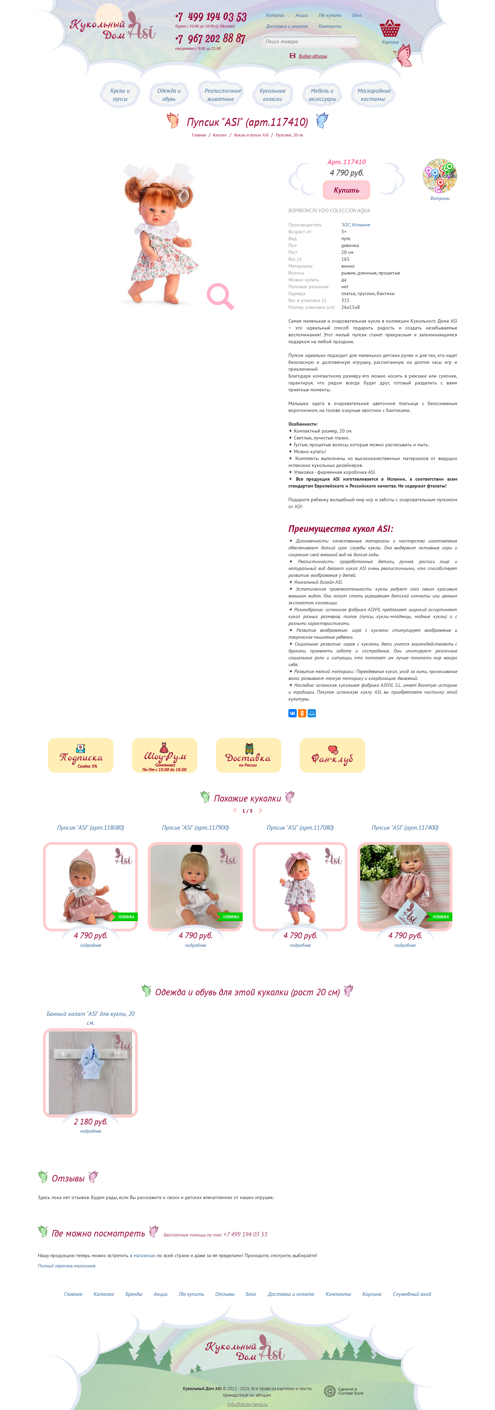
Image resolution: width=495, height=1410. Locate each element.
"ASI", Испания (355, 225)
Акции (301, 15)
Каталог (275, 15)
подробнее (90, 945)
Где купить (330, 15)
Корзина (372, 1293)
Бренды (133, 1293)
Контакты (330, 26)
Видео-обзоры (313, 56)
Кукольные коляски (273, 95)
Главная (199, 135)
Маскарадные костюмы (374, 95)
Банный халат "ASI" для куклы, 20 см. (90, 1018)
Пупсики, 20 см (289, 135)
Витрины (440, 198)
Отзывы (224, 1293)
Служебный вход (412, 1293)
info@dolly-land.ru (247, 1404)
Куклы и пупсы (120, 95)
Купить (346, 190)
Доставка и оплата (287, 26)
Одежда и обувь (169, 95)
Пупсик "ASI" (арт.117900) (195, 827)
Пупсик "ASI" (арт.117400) (405, 827)
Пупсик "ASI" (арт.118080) (90, 827)
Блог (357, 15)
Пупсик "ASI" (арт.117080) (300, 827)
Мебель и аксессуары (322, 95)
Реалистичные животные (223, 95)
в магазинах (143, 1255)
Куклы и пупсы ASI (251, 135)
